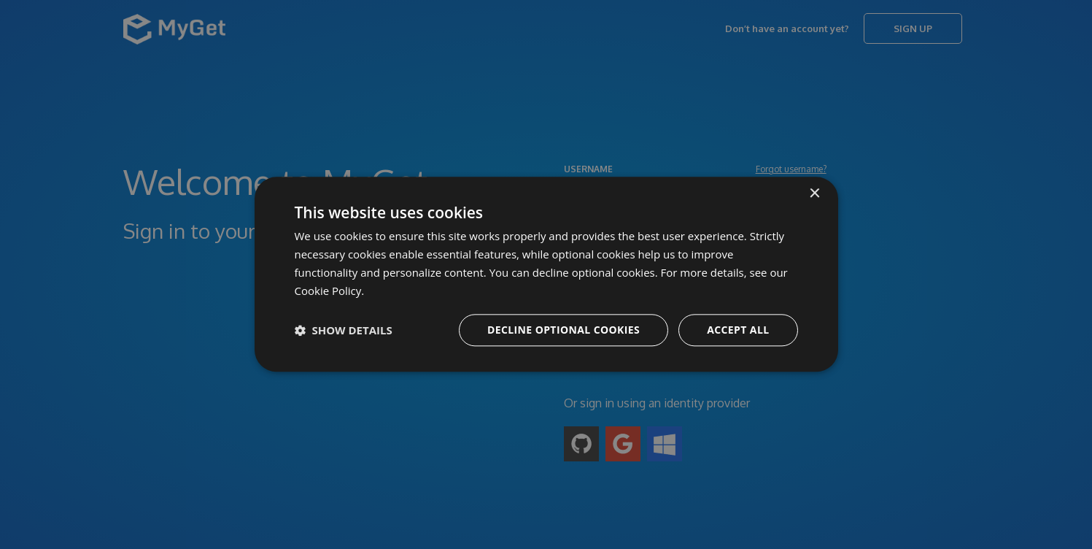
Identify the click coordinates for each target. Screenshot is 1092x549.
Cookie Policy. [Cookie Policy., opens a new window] (330, 290)
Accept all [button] (738, 330)
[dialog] (546, 274)
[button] (343, 330)
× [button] (814, 193)
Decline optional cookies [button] (563, 330)
